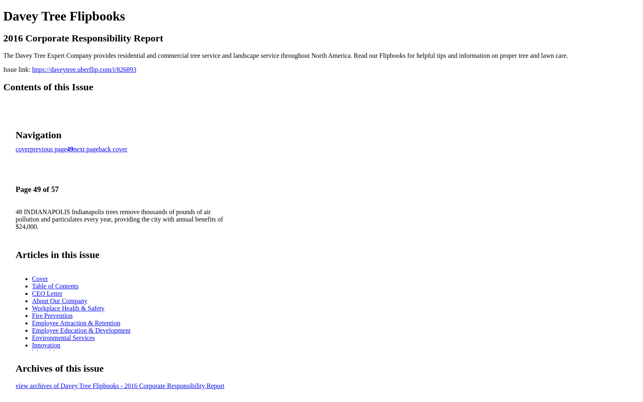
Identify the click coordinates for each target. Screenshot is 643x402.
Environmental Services (63, 337)
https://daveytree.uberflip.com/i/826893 (84, 69)
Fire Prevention (52, 315)
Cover (40, 278)
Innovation (46, 345)
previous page (48, 149)
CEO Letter (47, 293)
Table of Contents (55, 286)
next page (86, 149)
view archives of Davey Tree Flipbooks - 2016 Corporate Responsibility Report (120, 385)
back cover (113, 149)
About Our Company (59, 300)
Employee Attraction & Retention (76, 323)
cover (23, 149)
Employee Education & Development (81, 330)
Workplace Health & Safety (68, 308)
